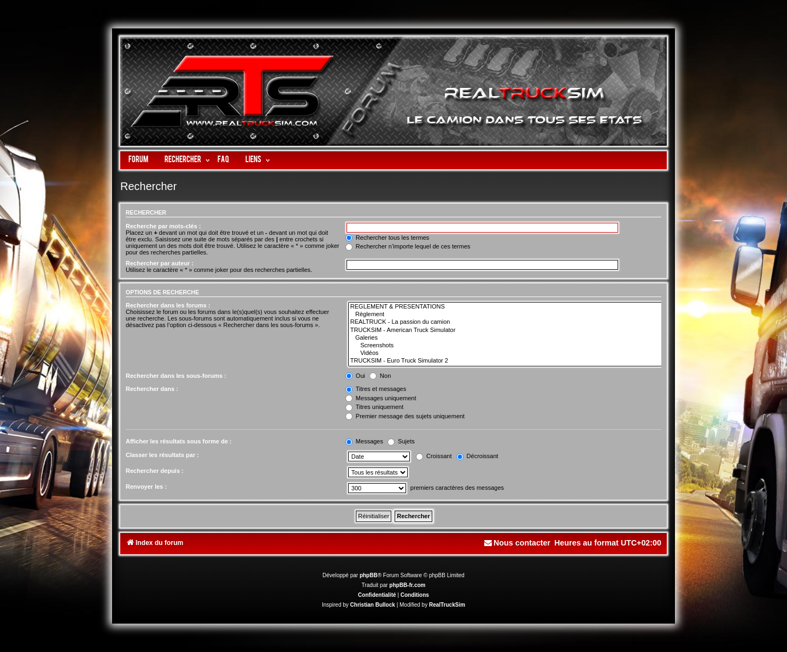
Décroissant (477, 456)
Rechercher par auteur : (159, 263)
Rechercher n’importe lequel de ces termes (408, 246)
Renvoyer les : (146, 486)
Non (380, 375)
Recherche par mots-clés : (163, 226)
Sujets (401, 441)
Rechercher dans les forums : (168, 305)
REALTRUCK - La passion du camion (506, 322)
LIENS (253, 160)
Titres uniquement (374, 407)
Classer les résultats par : (162, 455)
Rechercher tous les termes (387, 237)
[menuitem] (517, 543)
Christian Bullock (372, 605)
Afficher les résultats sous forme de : (179, 441)
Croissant (434, 456)
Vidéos (506, 353)
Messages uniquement (380, 398)
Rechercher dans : (152, 389)
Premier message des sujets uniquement (405, 416)
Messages (364, 441)
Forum (138, 160)
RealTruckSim (447, 605)
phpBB (369, 575)
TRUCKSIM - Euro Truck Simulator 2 (506, 361)
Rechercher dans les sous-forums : (176, 375)
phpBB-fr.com (407, 585)
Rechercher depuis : (155, 470)
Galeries (506, 338)
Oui (355, 375)
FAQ (223, 160)
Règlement (506, 314)
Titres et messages (375, 389)
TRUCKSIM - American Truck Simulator (506, 330)
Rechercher (183, 160)
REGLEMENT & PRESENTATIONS (506, 307)
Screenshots (506, 345)
